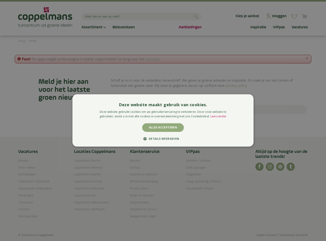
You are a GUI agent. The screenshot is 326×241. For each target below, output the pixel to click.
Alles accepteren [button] (163, 127)
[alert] (163, 120)
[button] (163, 139)
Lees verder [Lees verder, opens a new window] (218, 116)
